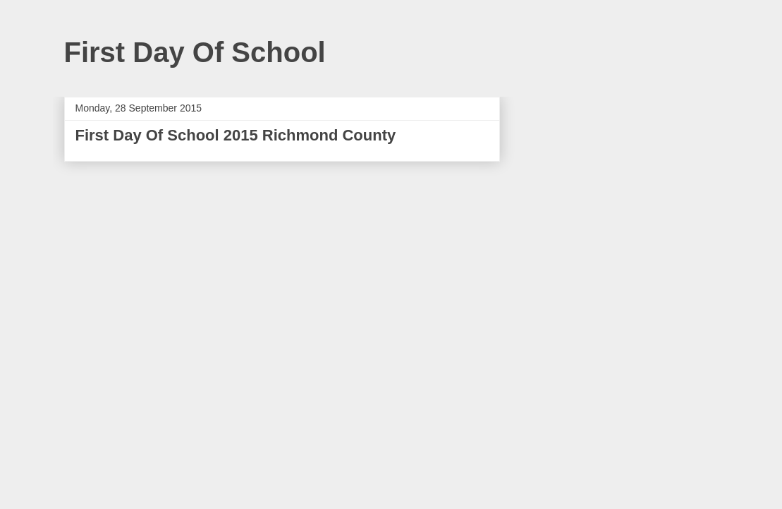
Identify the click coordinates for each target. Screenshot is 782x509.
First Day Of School (195, 52)
